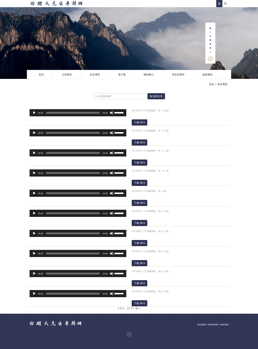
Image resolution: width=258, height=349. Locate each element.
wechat (224, 324)
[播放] (34, 113)
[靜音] (111, 113)
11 (128, 308)
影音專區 (95, 74)
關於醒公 (149, 74)
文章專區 (67, 74)
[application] (78, 112)
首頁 (41, 74)
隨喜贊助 (207, 74)
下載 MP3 (139, 122)
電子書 (122, 74)
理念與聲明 (178, 74)
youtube (202, 324)
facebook (213, 324)
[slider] (73, 113)
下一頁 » (135, 308)
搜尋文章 (156, 96)
